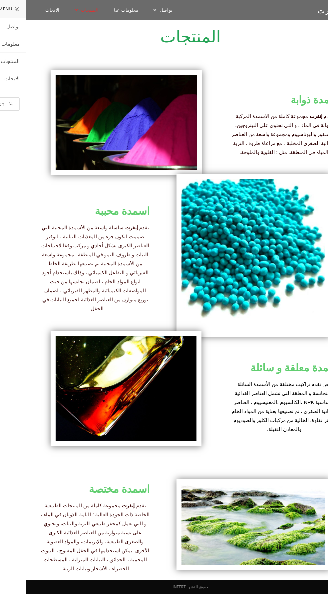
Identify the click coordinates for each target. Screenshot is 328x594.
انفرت (301, 10)
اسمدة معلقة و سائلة (269, 368)
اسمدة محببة (96, 211)
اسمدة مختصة (93, 489)
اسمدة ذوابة (289, 100)
